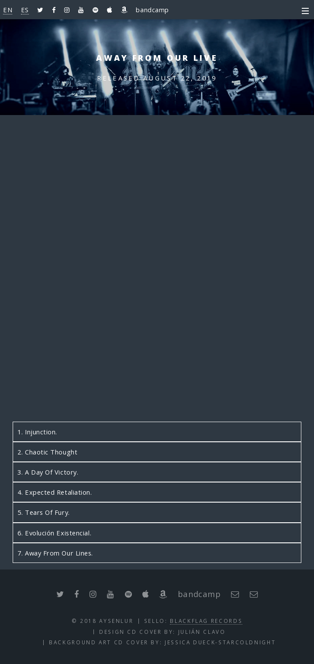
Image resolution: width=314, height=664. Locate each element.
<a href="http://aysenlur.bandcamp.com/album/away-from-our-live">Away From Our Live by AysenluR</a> (157, 276)
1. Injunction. (37, 431)
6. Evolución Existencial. (54, 532)
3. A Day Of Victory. (47, 472)
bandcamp (152, 9)
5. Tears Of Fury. (43, 512)
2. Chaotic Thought (47, 451)
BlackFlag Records (206, 620)
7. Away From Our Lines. (55, 553)
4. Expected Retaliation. (54, 492)
